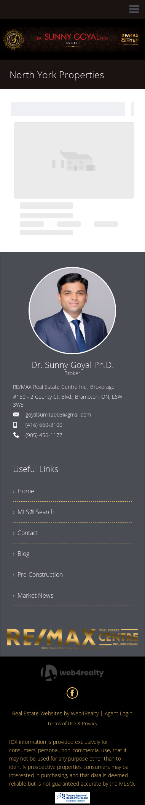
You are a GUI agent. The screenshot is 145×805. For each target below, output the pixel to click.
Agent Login (118, 713)
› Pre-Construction (38, 574)
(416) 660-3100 (43, 424)
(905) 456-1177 (43, 435)
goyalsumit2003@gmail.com (58, 414)
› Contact (25, 533)
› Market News (33, 595)
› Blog (21, 553)
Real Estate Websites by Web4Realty (55, 713)
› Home (23, 491)
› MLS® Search (33, 512)
